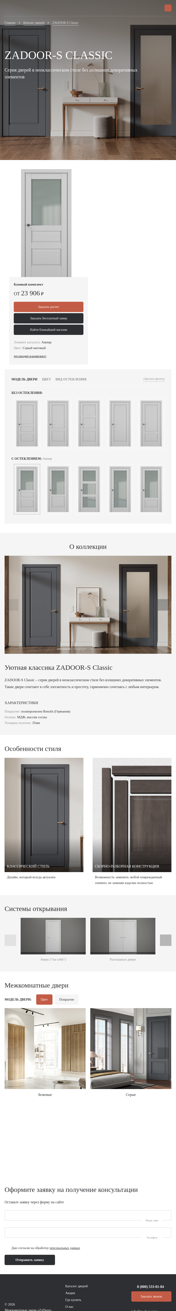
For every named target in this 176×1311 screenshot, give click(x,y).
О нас (69, 1306)
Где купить (73, 1300)
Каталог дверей (76, 1286)
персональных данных (65, 1248)
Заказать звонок (151, 1296)
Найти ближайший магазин (48, 329)
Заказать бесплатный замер (48, 318)
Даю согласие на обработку (45, 1248)
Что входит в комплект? (30, 356)
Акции (70, 1293)
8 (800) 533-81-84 (150, 1287)
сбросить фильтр (154, 378)
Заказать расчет (48, 307)
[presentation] (12, 605)
